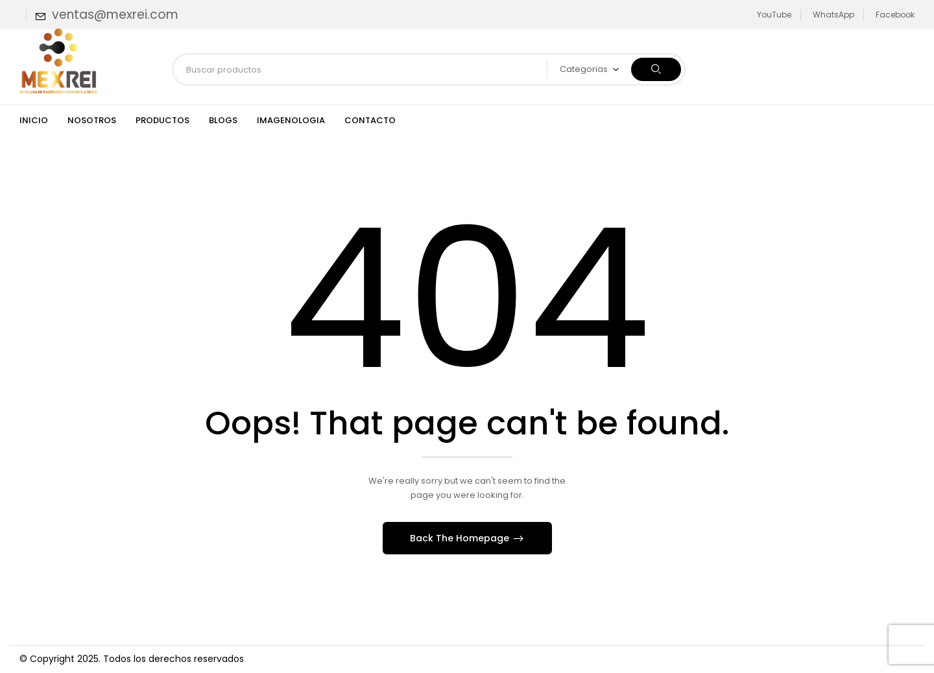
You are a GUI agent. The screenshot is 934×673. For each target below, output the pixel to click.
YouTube (774, 14)
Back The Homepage (461, 538)
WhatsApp (833, 14)
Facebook (895, 14)
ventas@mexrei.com (115, 14)
